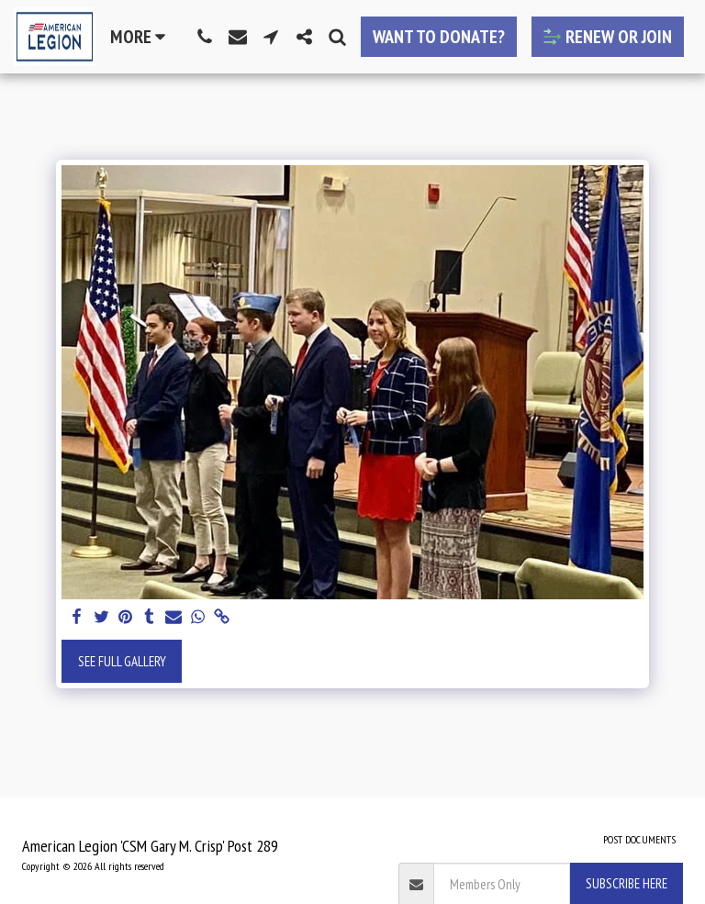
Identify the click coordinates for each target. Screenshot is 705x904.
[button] (204, 37)
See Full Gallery (122, 661)
